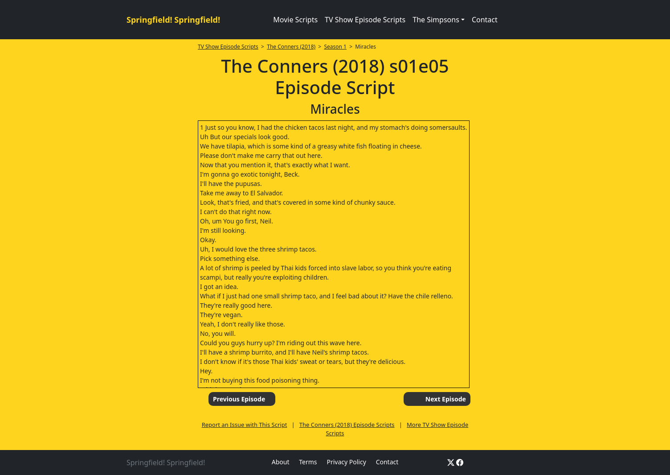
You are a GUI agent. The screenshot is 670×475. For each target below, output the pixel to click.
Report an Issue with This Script (244, 425)
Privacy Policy (346, 462)
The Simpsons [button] (436, 20)
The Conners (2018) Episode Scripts (347, 425)
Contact (485, 20)
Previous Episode (239, 399)
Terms (308, 462)
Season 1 (335, 46)
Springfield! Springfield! (173, 19)
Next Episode (445, 399)
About (281, 462)
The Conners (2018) (291, 46)
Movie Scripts (295, 20)
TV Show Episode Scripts (365, 20)
